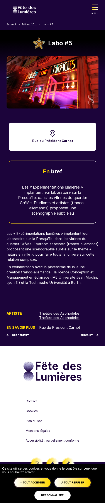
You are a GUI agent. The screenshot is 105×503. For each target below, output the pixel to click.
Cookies (32, 411)
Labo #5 (48, 24)
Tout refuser (72, 482)
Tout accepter (32, 482)
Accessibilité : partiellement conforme (52, 440)
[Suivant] (89, 335)
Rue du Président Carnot (52, 141)
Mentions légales (38, 430)
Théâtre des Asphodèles (59, 313)
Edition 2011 (29, 24)
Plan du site (34, 421)
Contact (31, 401)
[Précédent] (18, 335)
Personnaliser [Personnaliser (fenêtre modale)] (52, 495)
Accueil (11, 24)
